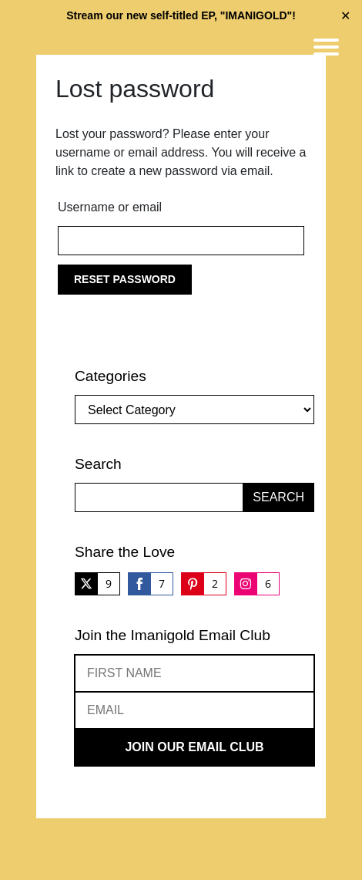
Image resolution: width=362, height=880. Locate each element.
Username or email (110, 207)
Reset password (125, 279)
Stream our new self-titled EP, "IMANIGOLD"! (181, 15)
